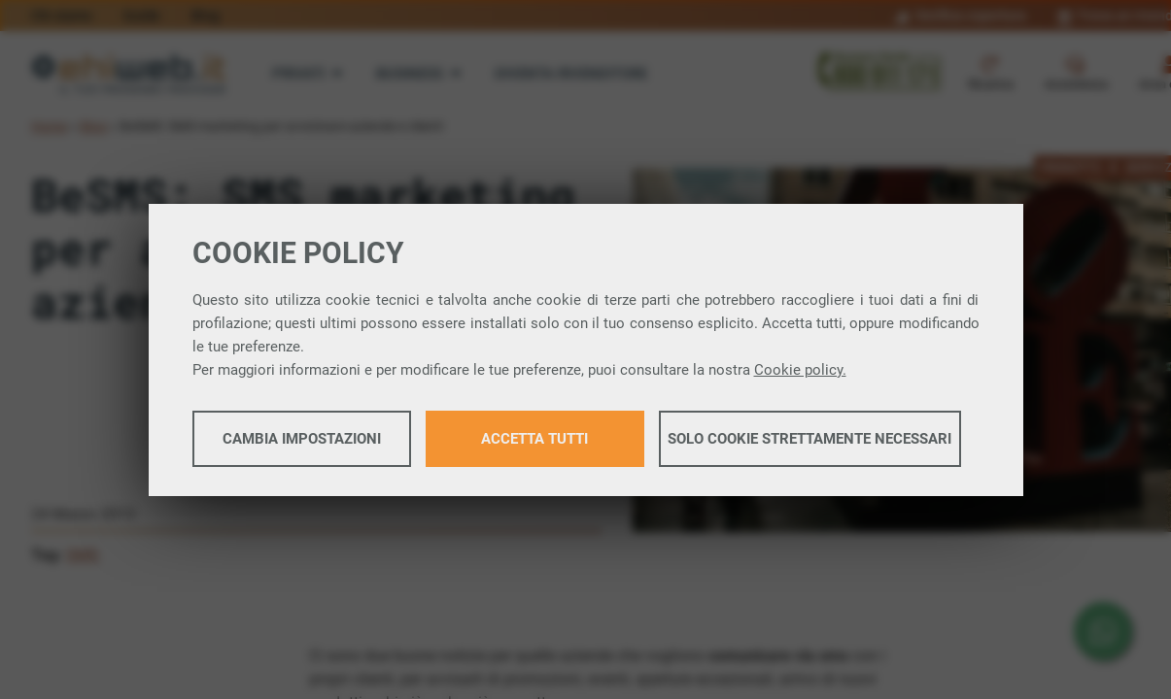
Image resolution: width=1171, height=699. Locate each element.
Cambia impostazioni (302, 439)
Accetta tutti (534, 439)
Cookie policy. (800, 370)
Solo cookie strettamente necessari (809, 439)
